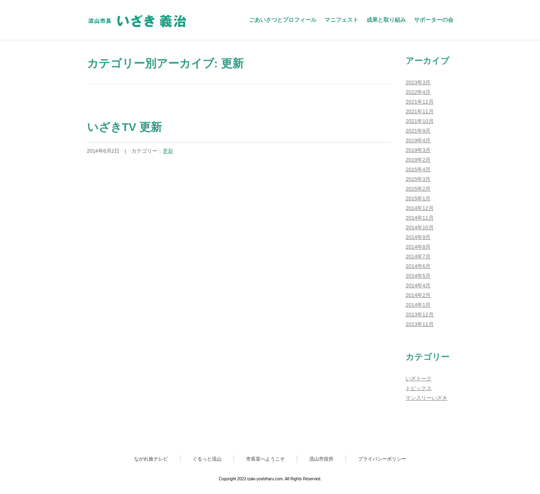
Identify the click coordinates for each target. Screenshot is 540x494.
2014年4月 (418, 285)
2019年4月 (418, 140)
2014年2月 (418, 295)
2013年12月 (419, 314)
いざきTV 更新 (124, 127)
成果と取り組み (386, 20)
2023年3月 (418, 82)
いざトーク (419, 379)
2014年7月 (418, 256)
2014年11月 (419, 218)
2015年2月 (418, 189)
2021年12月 (419, 102)
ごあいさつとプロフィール (283, 20)
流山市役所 (321, 459)
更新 (168, 151)
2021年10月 (419, 121)
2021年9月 (418, 131)
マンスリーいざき (426, 398)
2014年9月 (418, 237)
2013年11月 (419, 324)
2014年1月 (418, 305)
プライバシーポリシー (382, 459)
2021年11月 (419, 111)
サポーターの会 (433, 20)
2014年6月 (418, 266)
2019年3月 (418, 150)
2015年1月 (418, 198)
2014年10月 (419, 227)
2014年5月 (418, 276)
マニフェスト (341, 20)
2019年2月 (418, 160)
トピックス (419, 388)
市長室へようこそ (265, 459)
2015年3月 (418, 179)
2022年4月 (418, 92)
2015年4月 (418, 169)
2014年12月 (419, 208)
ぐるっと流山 (206, 459)
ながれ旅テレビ (151, 459)
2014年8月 (418, 247)
